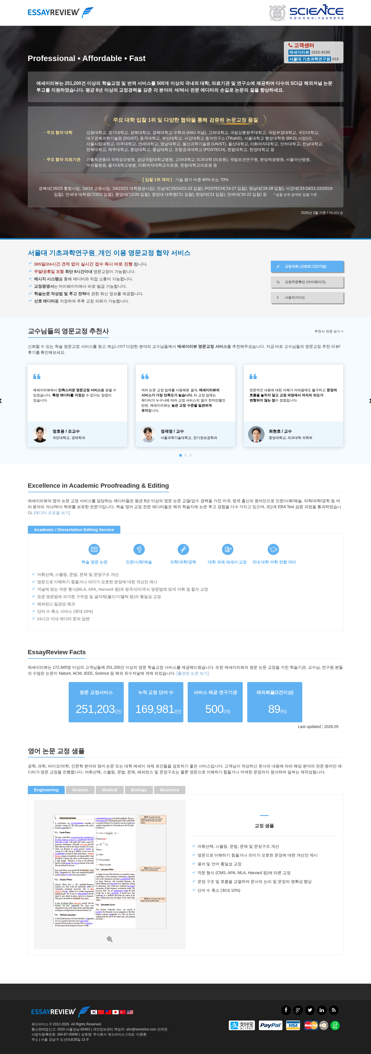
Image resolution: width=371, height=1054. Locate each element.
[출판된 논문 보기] (193, 673)
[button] (180, 455)
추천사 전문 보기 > (329, 331)
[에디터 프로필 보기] (52, 512)
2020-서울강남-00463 (73, 1029)
